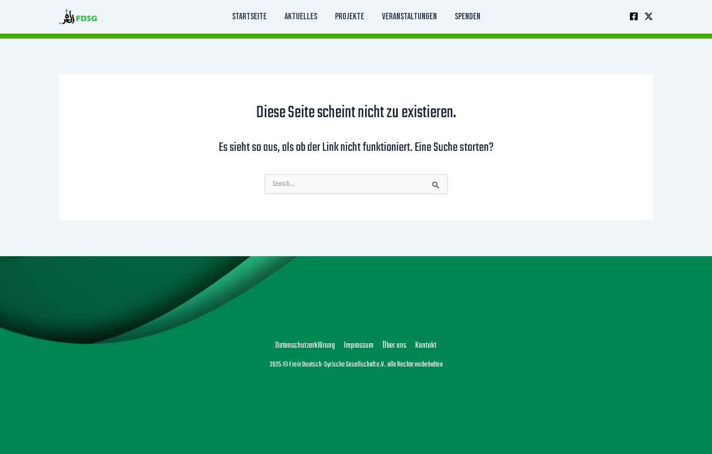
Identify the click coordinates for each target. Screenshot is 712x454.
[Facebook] (633, 16)
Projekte (349, 16)
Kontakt (425, 345)
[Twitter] (648, 16)
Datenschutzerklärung (305, 345)
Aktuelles (301, 16)
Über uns (394, 345)
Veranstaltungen (409, 16)
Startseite (249, 16)
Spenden (467, 16)
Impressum (359, 345)
